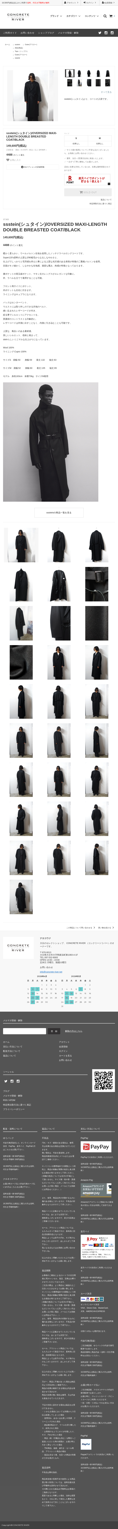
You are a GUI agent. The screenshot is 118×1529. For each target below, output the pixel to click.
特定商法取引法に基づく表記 (17, 1105)
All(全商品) (19, 48)
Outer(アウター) (31, 44)
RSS (5, 1100)
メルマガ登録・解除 (68, 33)
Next (61, 95)
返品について (106, 200)
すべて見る (106, 92)
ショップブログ (46, 33)
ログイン (90, 2)
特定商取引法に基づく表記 (101, 204)
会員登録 (108, 2)
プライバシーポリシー (14, 1109)
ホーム (7, 44)
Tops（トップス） (22, 51)
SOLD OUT (88, 192)
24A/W (17, 58)
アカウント (71, 2)
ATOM (12, 1100)
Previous (4, 95)
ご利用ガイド (10, 33)
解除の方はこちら (73, 1031)
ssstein (17, 44)
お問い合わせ (27, 33)
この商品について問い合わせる (81, 928)
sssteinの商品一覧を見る (59, 512)
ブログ (6, 1091)
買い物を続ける (106, 928)
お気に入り (13, 159)
